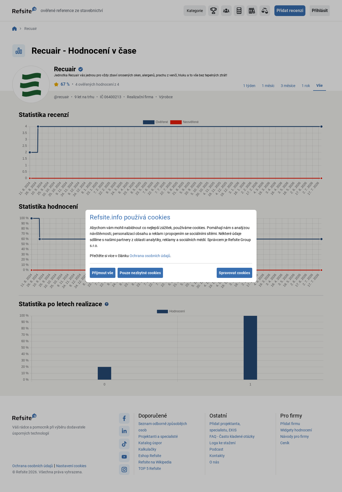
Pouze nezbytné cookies (140, 273)
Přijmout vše (102, 273)
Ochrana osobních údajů (150, 256)
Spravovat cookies (234, 273)
